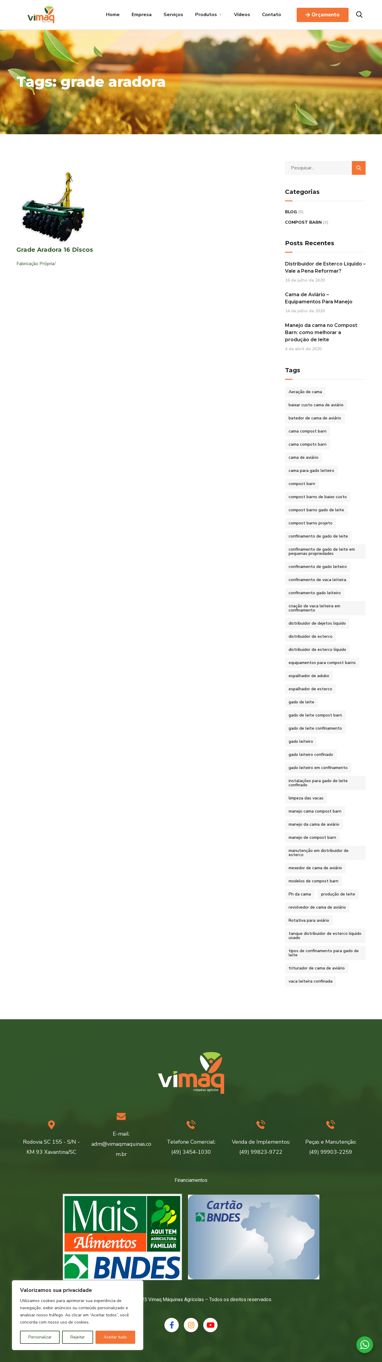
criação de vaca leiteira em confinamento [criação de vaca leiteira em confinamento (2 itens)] (314, 608)
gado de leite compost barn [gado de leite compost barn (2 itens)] (315, 715)
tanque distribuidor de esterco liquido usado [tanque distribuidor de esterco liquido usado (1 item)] (325, 936)
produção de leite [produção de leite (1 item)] (338, 894)
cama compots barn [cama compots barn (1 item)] (307, 444)
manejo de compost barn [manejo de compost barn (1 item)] (312, 837)
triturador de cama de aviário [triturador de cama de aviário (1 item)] (317, 968)
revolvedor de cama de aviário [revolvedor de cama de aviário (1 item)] (317, 907)
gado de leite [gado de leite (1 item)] (301, 702)
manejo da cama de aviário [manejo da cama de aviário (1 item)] (314, 824)
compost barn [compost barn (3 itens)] (302, 484)
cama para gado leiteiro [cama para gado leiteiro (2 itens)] (311, 470)
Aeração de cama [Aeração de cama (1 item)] (305, 392)
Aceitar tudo (115, 1337)
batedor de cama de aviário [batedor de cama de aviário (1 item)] (315, 418)
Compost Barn (303, 222)
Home (113, 14)
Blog (291, 212)
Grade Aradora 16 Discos (54, 249)
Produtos (206, 14)
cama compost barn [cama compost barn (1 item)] (307, 431)
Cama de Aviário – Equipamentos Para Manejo (318, 298)
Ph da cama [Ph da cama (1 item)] (300, 894)
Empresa (142, 14)
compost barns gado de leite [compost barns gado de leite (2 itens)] (316, 510)
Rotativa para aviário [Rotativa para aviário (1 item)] (309, 920)
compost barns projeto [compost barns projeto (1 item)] (310, 523)
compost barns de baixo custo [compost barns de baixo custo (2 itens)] (318, 497)
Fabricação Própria (35, 263)
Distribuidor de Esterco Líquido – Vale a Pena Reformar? (325, 267)
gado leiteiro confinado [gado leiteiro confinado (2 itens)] (311, 754)
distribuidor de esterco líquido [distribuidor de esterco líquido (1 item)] (317, 649)
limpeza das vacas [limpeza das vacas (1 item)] (306, 798)
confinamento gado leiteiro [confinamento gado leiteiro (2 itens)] (315, 593)
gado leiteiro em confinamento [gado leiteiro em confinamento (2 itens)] (318, 767)
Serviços (173, 14)
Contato (271, 14)
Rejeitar (77, 1337)
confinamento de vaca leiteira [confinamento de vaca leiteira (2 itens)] (317, 580)
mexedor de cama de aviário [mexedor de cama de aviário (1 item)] (315, 868)
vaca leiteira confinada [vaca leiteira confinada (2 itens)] (310, 981)
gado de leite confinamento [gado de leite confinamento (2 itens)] (315, 728)
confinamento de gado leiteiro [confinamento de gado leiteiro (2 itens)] (318, 566)
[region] (77, 1315)
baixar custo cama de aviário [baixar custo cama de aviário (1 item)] (316, 405)
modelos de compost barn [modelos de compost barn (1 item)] (313, 881)
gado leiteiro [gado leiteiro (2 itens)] (301, 741)
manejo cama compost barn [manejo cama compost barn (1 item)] (315, 811)
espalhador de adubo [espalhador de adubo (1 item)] (309, 676)
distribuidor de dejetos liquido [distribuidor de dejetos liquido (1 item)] (317, 623)
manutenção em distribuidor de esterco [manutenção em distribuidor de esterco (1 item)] (319, 853)
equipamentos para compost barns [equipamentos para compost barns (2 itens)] (322, 662)
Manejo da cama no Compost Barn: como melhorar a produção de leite (321, 332)
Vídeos (242, 14)
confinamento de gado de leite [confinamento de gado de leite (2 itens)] (318, 536)
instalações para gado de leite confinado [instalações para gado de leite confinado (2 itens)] (318, 783)
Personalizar (40, 1337)
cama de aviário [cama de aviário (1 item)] (303, 457)
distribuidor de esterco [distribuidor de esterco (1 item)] (310, 636)
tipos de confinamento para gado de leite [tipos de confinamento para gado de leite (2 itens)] (324, 953)
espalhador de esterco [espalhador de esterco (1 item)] (310, 689)
